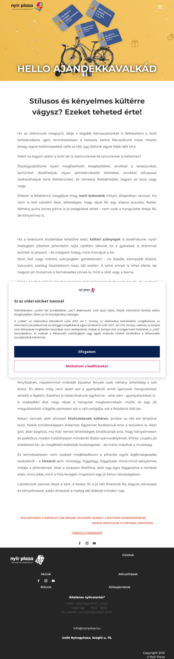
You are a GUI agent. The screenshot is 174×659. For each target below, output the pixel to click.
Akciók (46, 574)
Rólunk (46, 587)
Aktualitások (128, 574)
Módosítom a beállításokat (87, 366)
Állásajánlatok (119, 587)
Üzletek (128, 555)
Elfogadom (87, 352)
